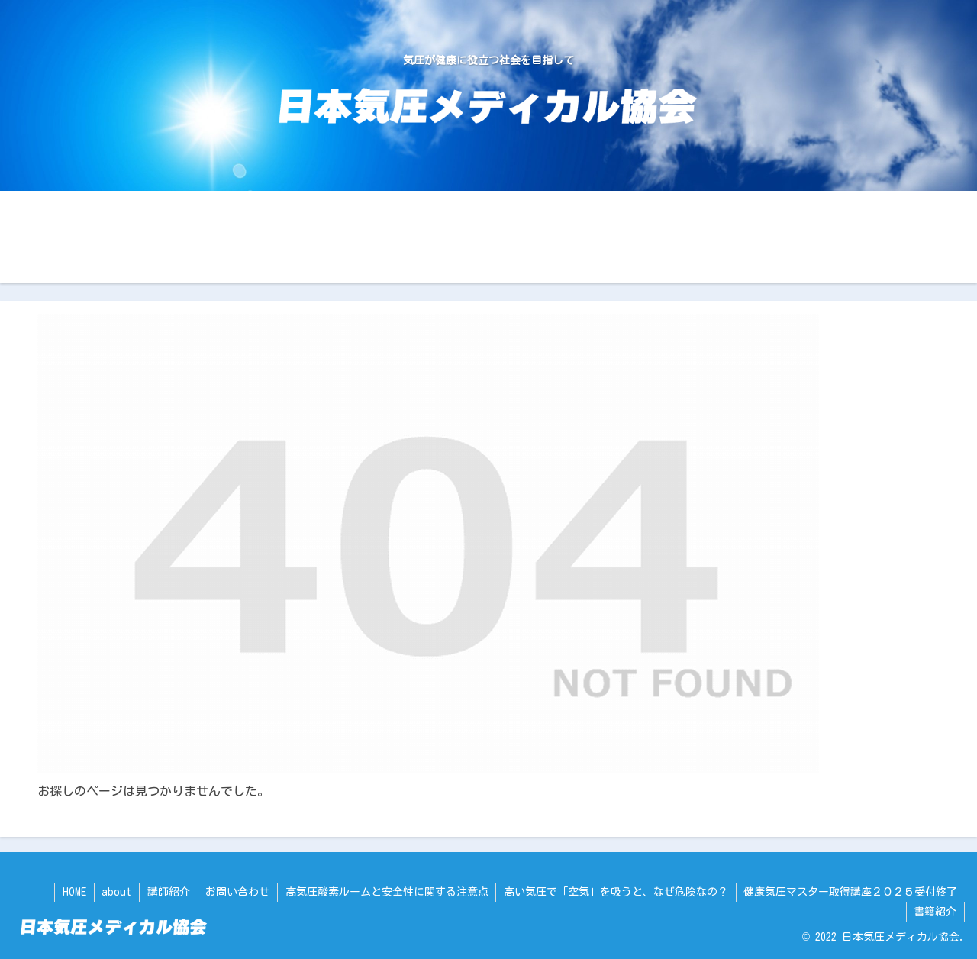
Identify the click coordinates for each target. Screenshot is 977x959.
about (114, 891)
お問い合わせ (236, 891)
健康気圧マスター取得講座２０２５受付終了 (850, 891)
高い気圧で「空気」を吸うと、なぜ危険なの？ (615, 891)
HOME (71, 891)
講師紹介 (166, 891)
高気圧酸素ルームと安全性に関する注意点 (385, 891)
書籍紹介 (935, 911)
